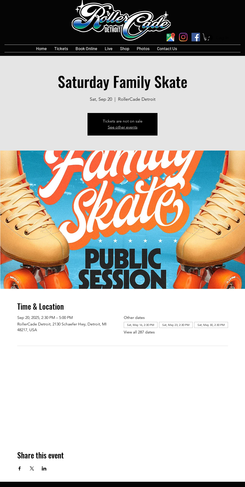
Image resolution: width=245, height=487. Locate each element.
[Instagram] (183, 37)
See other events (123, 127)
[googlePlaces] (170, 37)
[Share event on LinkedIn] (44, 468)
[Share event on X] (32, 468)
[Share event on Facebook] (19, 468)
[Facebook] (196, 37)
